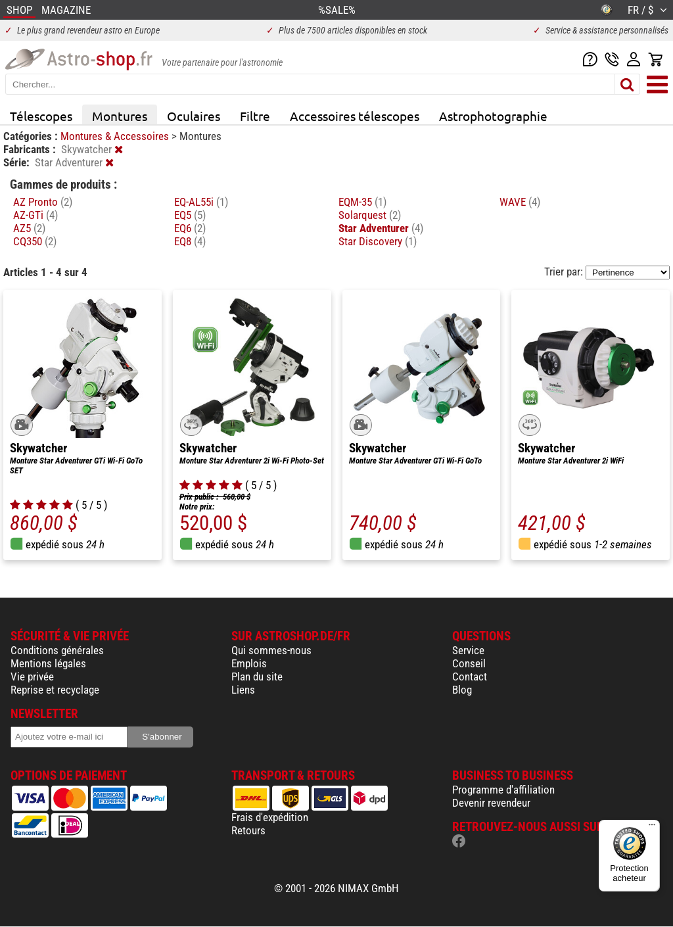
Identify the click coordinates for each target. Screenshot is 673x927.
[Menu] (652, 828)
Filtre (255, 116)
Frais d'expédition (269, 817)
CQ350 (35, 241)
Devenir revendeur (491, 802)
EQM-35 (362, 201)
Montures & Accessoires (116, 136)
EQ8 (190, 241)
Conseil (469, 663)
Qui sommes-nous (271, 650)
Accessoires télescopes (354, 116)
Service (468, 650)
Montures (119, 116)
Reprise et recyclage (55, 689)
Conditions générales (57, 650)
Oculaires (193, 116)
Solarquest (369, 215)
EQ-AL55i (201, 201)
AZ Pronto (42, 201)
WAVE (519, 201)
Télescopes (41, 116)
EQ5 (190, 215)
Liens (243, 689)
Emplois (249, 663)
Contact (469, 676)
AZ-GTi (35, 215)
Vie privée (32, 676)
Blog (462, 689)
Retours (248, 830)
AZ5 (29, 228)
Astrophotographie (493, 116)
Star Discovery (377, 241)
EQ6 (190, 228)
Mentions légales (48, 663)
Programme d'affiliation (503, 789)
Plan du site (257, 676)
